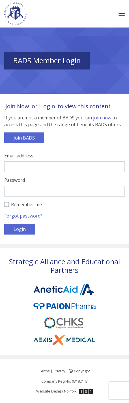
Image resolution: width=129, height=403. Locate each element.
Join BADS (24, 138)
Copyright (79, 371)
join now (102, 118)
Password (14, 180)
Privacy (59, 371)
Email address (18, 156)
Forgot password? (23, 216)
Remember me (26, 204)
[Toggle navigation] (121, 14)
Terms (44, 371)
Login (20, 229)
